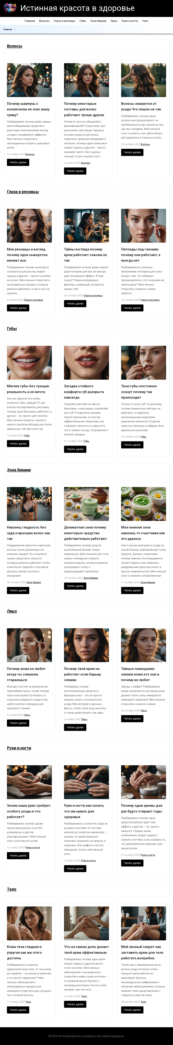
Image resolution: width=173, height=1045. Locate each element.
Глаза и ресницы (64, 21)
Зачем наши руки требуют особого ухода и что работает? (29, 811)
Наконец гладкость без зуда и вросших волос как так (28, 533)
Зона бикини (98, 21)
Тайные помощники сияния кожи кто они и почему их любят (140, 674)
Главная (30, 21)
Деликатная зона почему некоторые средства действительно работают (85, 533)
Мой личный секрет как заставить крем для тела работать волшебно (142, 952)
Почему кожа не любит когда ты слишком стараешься (26, 674)
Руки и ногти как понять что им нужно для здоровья (84, 811)
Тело (145, 21)
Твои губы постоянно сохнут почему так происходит (139, 391)
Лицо (114, 21)
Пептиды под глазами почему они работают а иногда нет (140, 255)
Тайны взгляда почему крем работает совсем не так (85, 255)
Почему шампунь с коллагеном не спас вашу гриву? (28, 109)
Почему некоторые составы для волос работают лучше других (84, 109)
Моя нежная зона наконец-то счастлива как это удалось (143, 533)
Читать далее (18, 162)
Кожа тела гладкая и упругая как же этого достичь (24, 952)
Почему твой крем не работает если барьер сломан (82, 674)
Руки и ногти (130, 21)
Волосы (44, 21)
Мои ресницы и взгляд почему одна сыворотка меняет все (27, 255)
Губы (83, 21)
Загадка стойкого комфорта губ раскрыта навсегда (84, 391)
